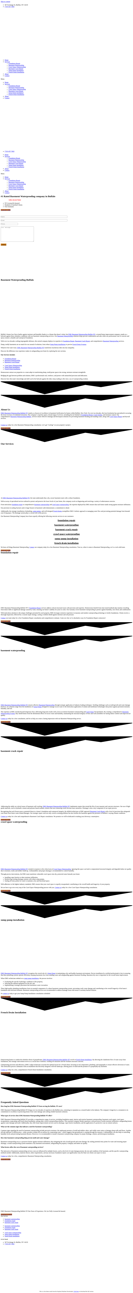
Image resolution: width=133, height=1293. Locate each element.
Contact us (4, 425)
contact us (6, 993)
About (7, 74)
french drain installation (66, 543)
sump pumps (37, 511)
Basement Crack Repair (16, 69)
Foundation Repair (14, 63)
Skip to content (5, 1)
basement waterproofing (41, 504)
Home (6, 60)
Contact (7, 76)
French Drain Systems (79, 344)
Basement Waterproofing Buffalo (21, 416)
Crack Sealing (97, 415)
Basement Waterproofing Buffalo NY (16, 973)
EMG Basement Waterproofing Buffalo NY (81, 334)
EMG (3, 973)
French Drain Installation (16, 72)
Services (7, 62)
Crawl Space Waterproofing (17, 67)
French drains (57, 511)
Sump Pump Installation (16, 70)
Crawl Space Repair (116, 416)
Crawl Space (90, 712)
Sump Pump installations (58, 344)
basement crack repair (66, 529)
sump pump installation (66, 538)
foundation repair (17, 504)
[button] (66, 79)
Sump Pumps (37, 707)
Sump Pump (51, 973)
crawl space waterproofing (60, 504)
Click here (76, 1291)
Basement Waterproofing (16, 65)
